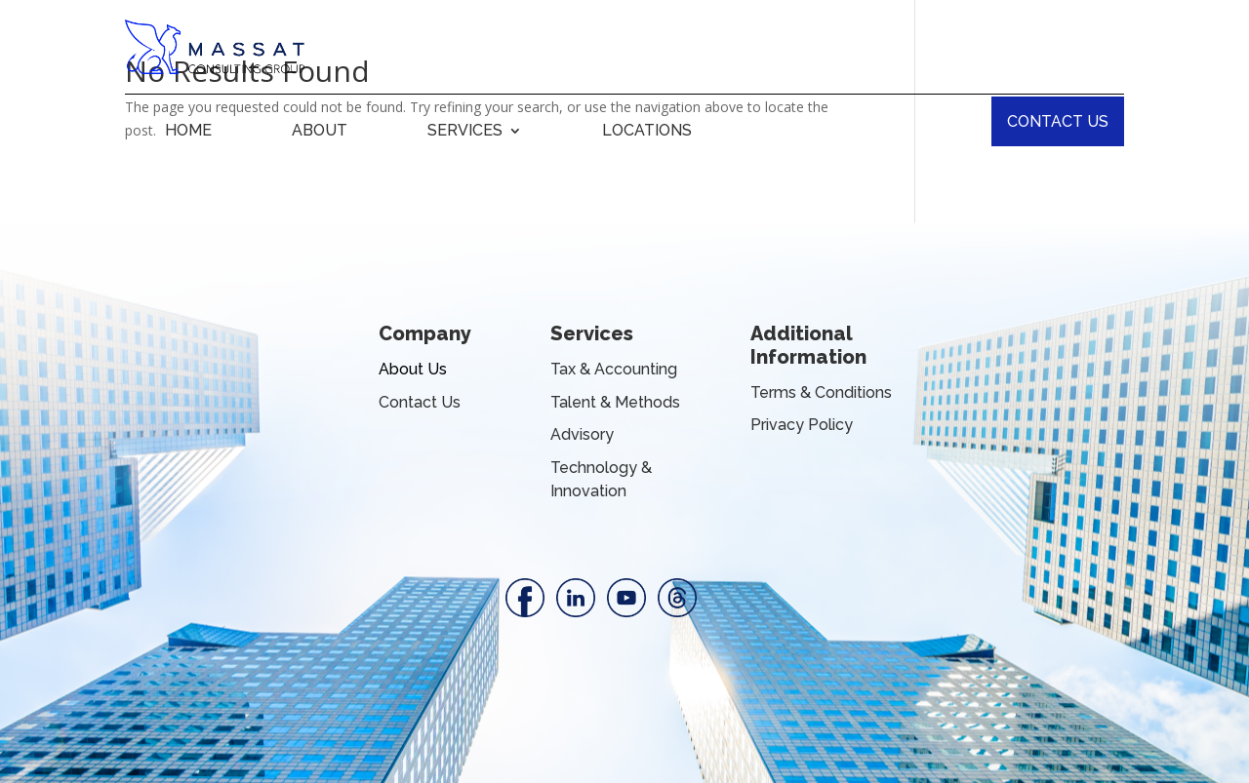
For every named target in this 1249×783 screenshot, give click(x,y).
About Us (413, 369)
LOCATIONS (647, 131)
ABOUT (319, 131)
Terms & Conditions (821, 392)
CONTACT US (1057, 121)
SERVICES (465, 131)
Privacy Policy (801, 424)
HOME (188, 131)
